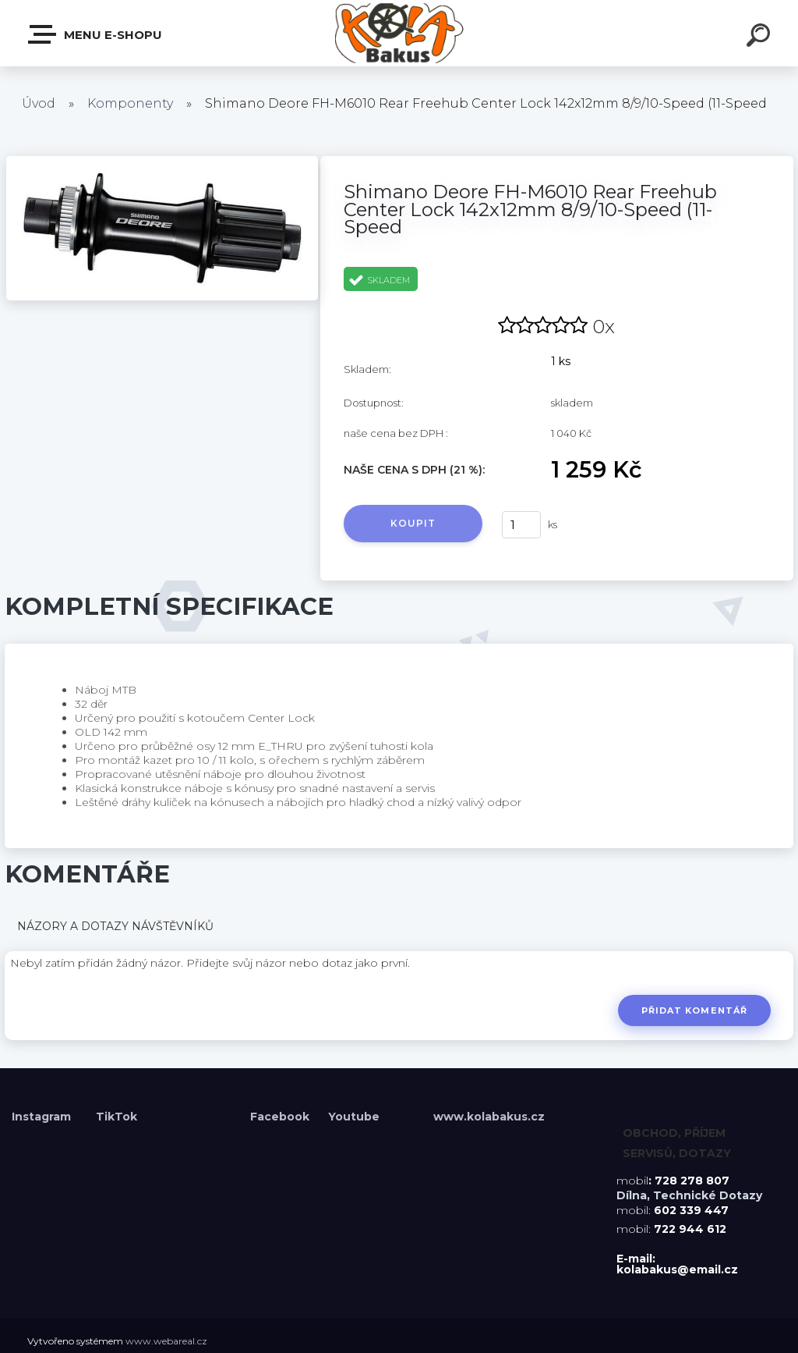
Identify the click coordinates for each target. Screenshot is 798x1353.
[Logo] (399, 33)
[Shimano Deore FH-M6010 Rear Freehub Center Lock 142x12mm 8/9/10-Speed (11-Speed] (162, 161)
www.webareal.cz (166, 1341)
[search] (761, 37)
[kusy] (521, 524)
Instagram (43, 1116)
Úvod (38, 103)
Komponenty (130, 103)
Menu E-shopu (96, 34)
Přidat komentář (694, 1010)
